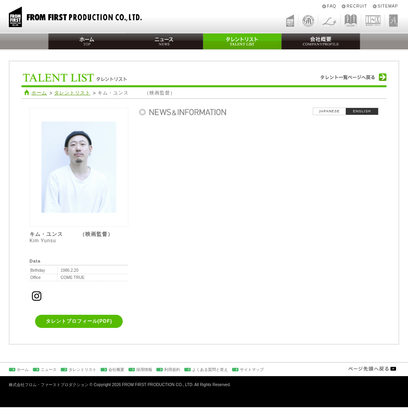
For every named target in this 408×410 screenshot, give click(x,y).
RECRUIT (357, 6)
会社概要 (116, 369)
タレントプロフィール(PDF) (79, 321)
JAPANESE (329, 111)
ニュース (49, 369)
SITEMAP (388, 6)
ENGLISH (362, 111)
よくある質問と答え (210, 369)
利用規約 (172, 369)
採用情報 (144, 369)
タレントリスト (72, 93)
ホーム (39, 93)
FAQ (331, 6)
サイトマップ (252, 369)
